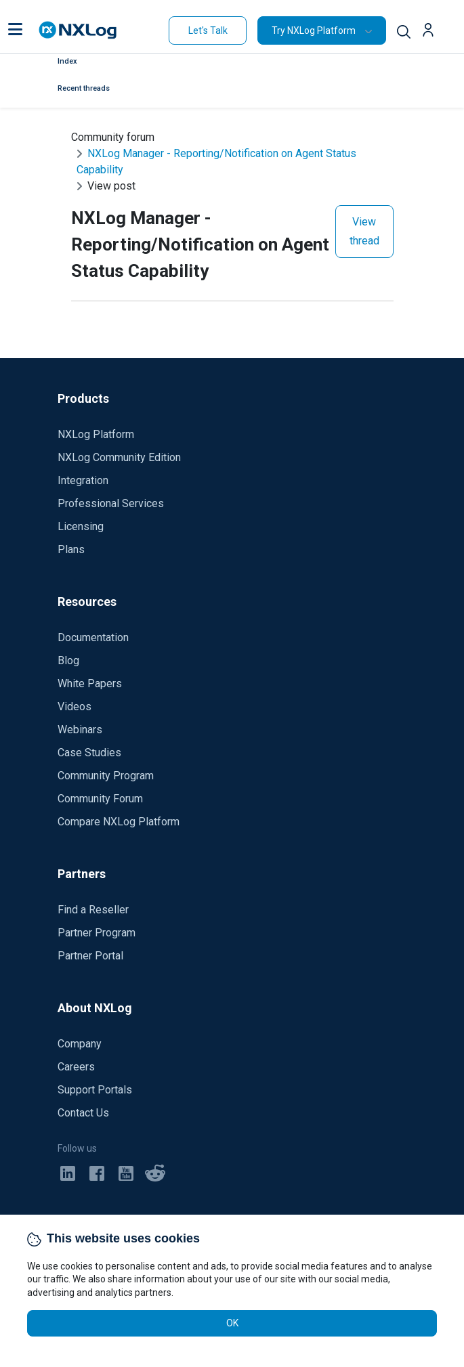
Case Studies (89, 752)
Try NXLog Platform (314, 30)
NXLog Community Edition (119, 457)
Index (67, 61)
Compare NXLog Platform (119, 821)
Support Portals (95, 1089)
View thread (364, 231)
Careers (76, 1066)
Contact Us (83, 1112)
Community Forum (100, 798)
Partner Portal (90, 955)
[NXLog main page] (78, 30)
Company (80, 1043)
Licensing (81, 526)
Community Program (106, 775)
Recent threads (84, 88)
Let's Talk (208, 30)
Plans (71, 549)
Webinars (80, 729)
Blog (68, 660)
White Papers (90, 683)
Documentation (93, 637)
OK (232, 1323)
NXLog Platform (96, 434)
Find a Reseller (93, 909)
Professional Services (111, 503)
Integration (83, 480)
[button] (15, 30)
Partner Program (96, 932)
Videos (74, 706)
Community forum (112, 137)
